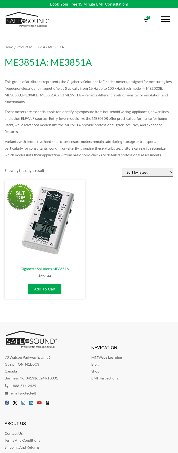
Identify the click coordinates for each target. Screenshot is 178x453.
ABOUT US (15, 423)
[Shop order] (147, 172)
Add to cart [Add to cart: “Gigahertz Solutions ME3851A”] (44, 289)
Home (9, 47)
